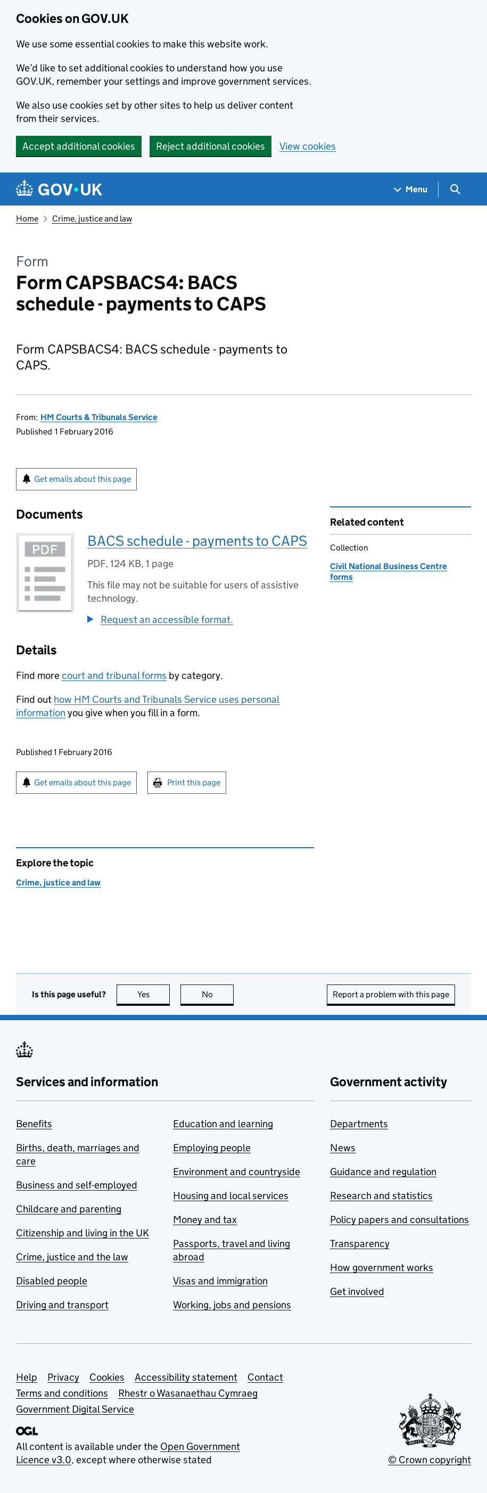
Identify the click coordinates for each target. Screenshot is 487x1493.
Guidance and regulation (383, 1172)
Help (26, 1377)
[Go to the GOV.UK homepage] (59, 189)
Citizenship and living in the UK (82, 1233)
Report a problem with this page (391, 994)
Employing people (212, 1148)
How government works (381, 1267)
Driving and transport (62, 1305)
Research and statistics (381, 1196)
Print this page (193, 782)
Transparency (360, 1243)
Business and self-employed (76, 1185)
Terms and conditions (62, 1393)
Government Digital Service (75, 1409)
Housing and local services (230, 1196)
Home (27, 219)
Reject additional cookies (210, 146)
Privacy (63, 1377)
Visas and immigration (220, 1281)
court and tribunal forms (114, 675)
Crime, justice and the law (72, 1257)
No (218, 994)
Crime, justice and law (92, 219)
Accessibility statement (186, 1377)
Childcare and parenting (68, 1209)
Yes (153, 994)
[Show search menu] (455, 189)
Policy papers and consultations (399, 1219)
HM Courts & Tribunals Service (99, 417)
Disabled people (51, 1281)
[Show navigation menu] (411, 189)
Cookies (107, 1377)
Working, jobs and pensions (232, 1305)
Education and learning (223, 1124)
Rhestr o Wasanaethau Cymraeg (188, 1393)
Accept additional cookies (78, 146)
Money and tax (205, 1219)
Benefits (34, 1124)
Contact (265, 1377)
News (343, 1148)
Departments (359, 1124)
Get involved (357, 1291)
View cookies (307, 146)
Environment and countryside (236, 1172)
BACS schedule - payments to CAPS (197, 540)
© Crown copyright (429, 1460)
